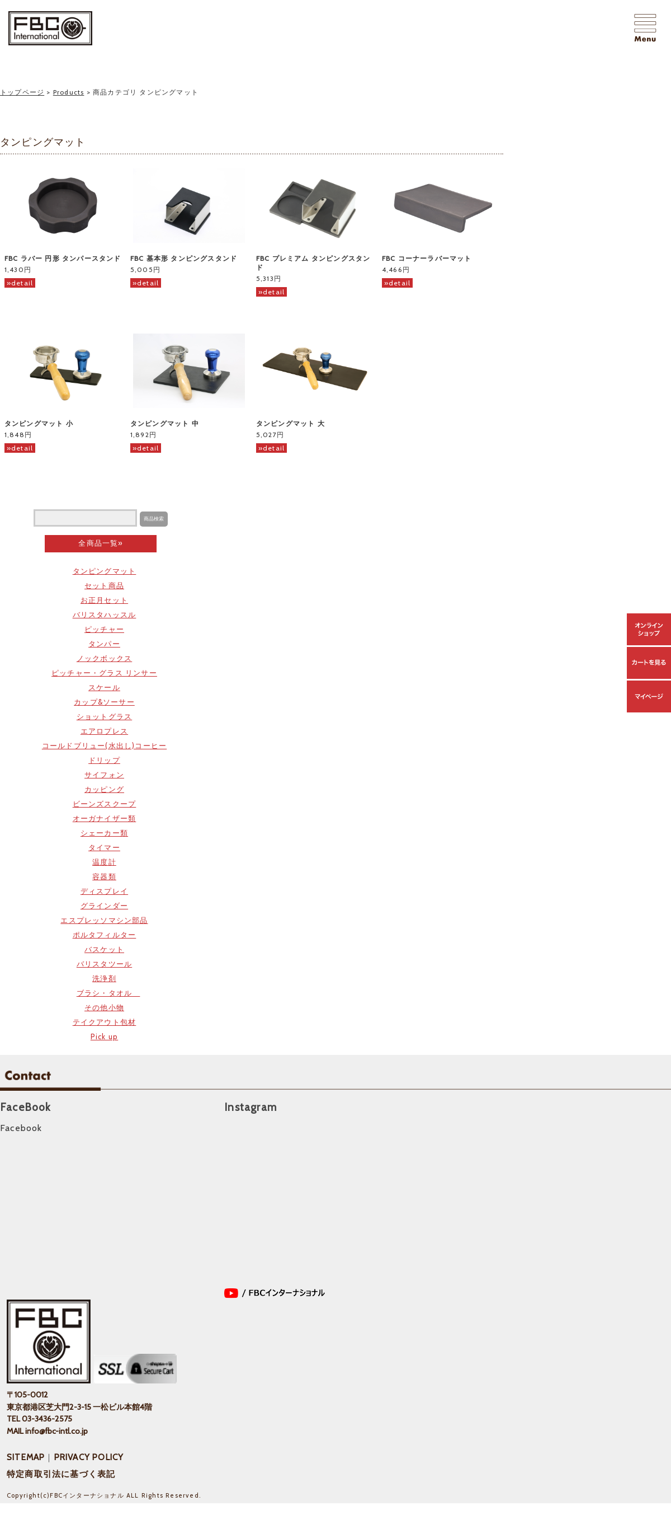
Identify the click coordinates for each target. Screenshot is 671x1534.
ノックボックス (104, 658)
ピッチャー (104, 629)
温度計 (104, 861)
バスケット (104, 949)
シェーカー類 (104, 832)
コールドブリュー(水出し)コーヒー (104, 745)
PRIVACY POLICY (89, 1457)
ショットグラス (104, 716)
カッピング (104, 789)
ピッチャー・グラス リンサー (104, 672)
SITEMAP (26, 1457)
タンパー (104, 643)
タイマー (104, 847)
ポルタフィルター (104, 934)
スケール (104, 687)
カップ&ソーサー (104, 701)
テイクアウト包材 (104, 1021)
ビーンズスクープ (104, 803)
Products (68, 92)
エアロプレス (104, 730)
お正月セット (104, 599)
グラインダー (104, 905)
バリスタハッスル (104, 614)
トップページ (22, 92)
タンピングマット (104, 570)
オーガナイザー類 (104, 818)
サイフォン (104, 774)
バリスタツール (104, 963)
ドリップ (104, 760)
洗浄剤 (104, 978)
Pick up (104, 1036)
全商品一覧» (100, 543)
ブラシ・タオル (108, 992)
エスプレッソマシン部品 (104, 920)
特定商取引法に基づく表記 (61, 1474)
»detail (20, 283)
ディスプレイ (104, 890)
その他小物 (104, 1007)
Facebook (21, 1128)
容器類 (104, 876)
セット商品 (104, 585)
